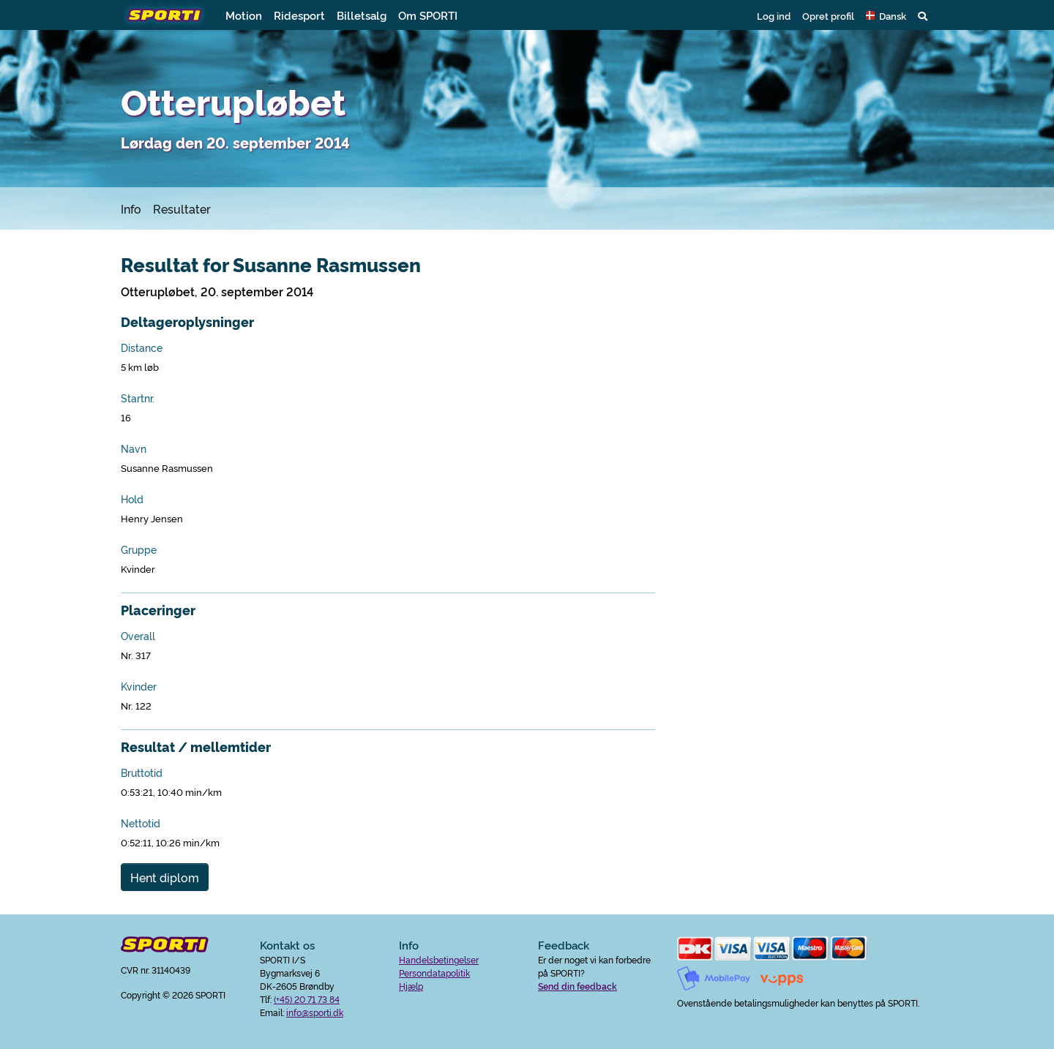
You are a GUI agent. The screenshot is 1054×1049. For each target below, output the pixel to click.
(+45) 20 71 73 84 (307, 999)
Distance (141, 347)
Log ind (773, 15)
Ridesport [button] (299, 15)
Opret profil (828, 15)
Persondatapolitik (434, 972)
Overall (138, 635)
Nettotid (140, 823)
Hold (132, 499)
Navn (133, 448)
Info (131, 208)
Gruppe (139, 549)
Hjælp (411, 986)
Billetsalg (361, 15)
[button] (886, 15)
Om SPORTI (427, 15)
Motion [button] (243, 15)
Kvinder (139, 686)
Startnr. (137, 398)
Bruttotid (141, 772)
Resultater (182, 208)
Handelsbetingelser (439, 959)
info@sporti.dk (314, 1012)
